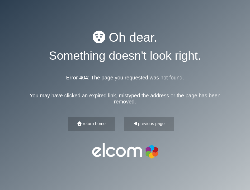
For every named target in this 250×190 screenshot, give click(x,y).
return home (91, 123)
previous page (149, 123)
